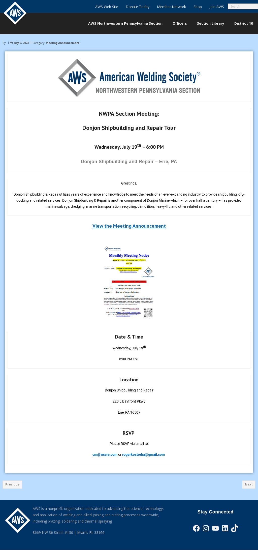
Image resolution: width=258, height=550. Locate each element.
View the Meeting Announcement (129, 226)
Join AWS (216, 6)
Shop (198, 6)
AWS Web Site (106, 6)
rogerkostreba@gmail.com (143, 454)
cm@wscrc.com (104, 454)
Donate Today (137, 6)
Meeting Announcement (62, 43)
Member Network (171, 6)
